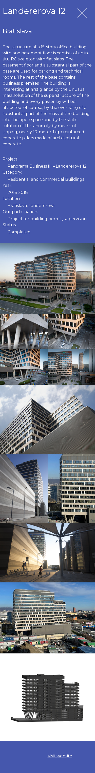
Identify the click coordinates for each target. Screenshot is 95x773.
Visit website (60, 756)
